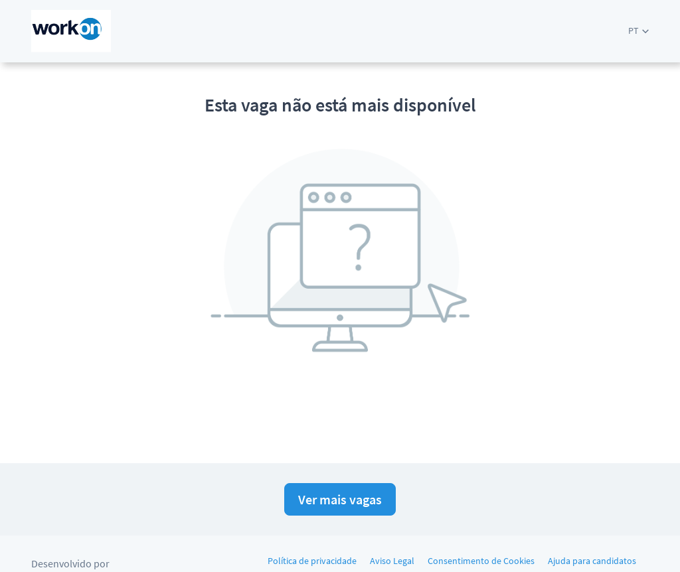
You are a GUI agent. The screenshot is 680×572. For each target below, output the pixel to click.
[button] (638, 31)
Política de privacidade (312, 560)
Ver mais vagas (340, 499)
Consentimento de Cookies (481, 560)
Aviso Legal (392, 560)
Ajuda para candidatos (592, 560)
